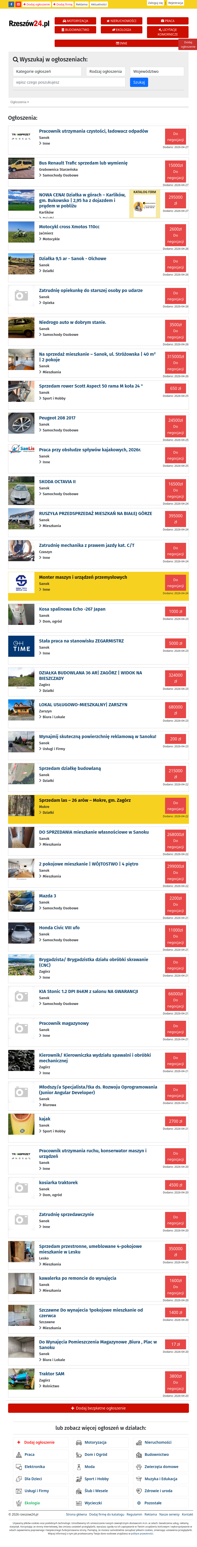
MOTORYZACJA (75, 21)
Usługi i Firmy (32, 1491)
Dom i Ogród (91, 1455)
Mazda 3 (47, 896)
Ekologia (28, 1503)
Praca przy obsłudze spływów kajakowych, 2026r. (90, 449)
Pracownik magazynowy (64, 1023)
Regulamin (134, 1514)
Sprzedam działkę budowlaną (70, 768)
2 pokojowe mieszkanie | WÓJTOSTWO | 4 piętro (88, 864)
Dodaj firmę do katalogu (106, 1514)
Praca (25, 1455)
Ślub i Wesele (92, 1491)
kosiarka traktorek (58, 1182)
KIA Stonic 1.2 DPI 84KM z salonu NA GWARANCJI (88, 991)
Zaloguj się (155, 3)
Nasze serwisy (169, 1514)
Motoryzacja (91, 1443)
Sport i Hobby (92, 1479)
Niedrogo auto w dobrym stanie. (72, 322)
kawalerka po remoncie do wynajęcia (77, 1278)
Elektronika (30, 1467)
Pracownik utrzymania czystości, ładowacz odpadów (93, 131)
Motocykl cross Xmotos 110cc (69, 226)
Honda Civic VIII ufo (59, 927)
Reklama (82, 4)
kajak (44, 1119)
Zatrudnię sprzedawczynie (66, 1214)
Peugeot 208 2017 (57, 418)
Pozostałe (149, 1502)
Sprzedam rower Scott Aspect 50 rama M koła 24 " (91, 386)
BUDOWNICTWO (75, 30)
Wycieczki (89, 1503)
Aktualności (99, 4)
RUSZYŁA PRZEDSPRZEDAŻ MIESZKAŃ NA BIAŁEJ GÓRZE (95, 513)
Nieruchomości (154, 1443)
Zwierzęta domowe (157, 1467)
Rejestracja (175, 3)
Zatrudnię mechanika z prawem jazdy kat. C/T (86, 545)
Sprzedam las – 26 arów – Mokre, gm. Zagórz (85, 800)
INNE (121, 43)
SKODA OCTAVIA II (57, 481)
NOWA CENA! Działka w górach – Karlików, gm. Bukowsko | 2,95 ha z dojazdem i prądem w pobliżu (82, 200)
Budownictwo (152, 1455)
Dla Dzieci (29, 1479)
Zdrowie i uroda (154, 1491)
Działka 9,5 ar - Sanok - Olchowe (72, 258)
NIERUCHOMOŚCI (121, 21)
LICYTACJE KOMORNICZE (168, 32)
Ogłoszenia (18, 102)
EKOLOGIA (121, 30)
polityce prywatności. (142, 1533)
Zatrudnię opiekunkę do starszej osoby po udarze (91, 290)
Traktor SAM (51, 1373)
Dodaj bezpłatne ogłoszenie (98, 1408)
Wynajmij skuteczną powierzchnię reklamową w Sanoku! (97, 736)
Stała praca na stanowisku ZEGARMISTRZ (81, 641)
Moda (85, 1467)
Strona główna (76, 1514)
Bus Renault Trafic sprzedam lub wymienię (83, 163)
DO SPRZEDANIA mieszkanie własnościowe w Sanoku (94, 832)
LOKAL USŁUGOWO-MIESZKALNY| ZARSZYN (83, 704)
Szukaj (139, 82)
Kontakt (187, 1514)
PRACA (167, 21)
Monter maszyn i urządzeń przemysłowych (83, 577)
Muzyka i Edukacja (156, 1479)
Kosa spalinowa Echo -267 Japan (72, 609)
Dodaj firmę (62, 4)
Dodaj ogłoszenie (36, 4)
